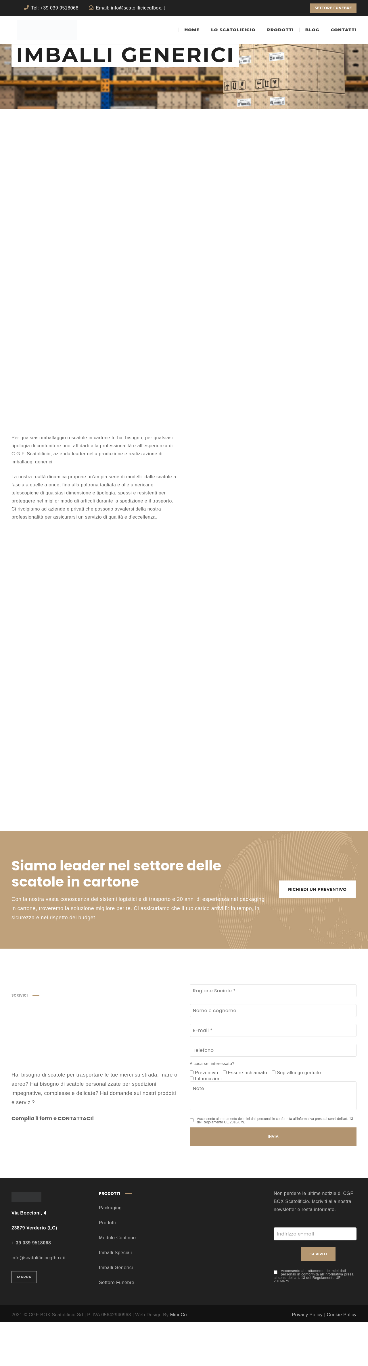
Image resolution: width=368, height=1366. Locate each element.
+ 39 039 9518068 (31, 1286)
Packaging (110, 1251)
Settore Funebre (116, 1326)
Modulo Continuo (117, 1281)
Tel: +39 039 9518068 (54, 7)
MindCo (178, 1358)
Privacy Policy (307, 1358)
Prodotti (107, 1266)
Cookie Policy (341, 1358)
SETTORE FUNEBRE (333, 8)
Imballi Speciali (115, 1296)
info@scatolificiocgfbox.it (39, 1301)
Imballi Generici (116, 1311)
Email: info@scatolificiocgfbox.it (130, 7)
